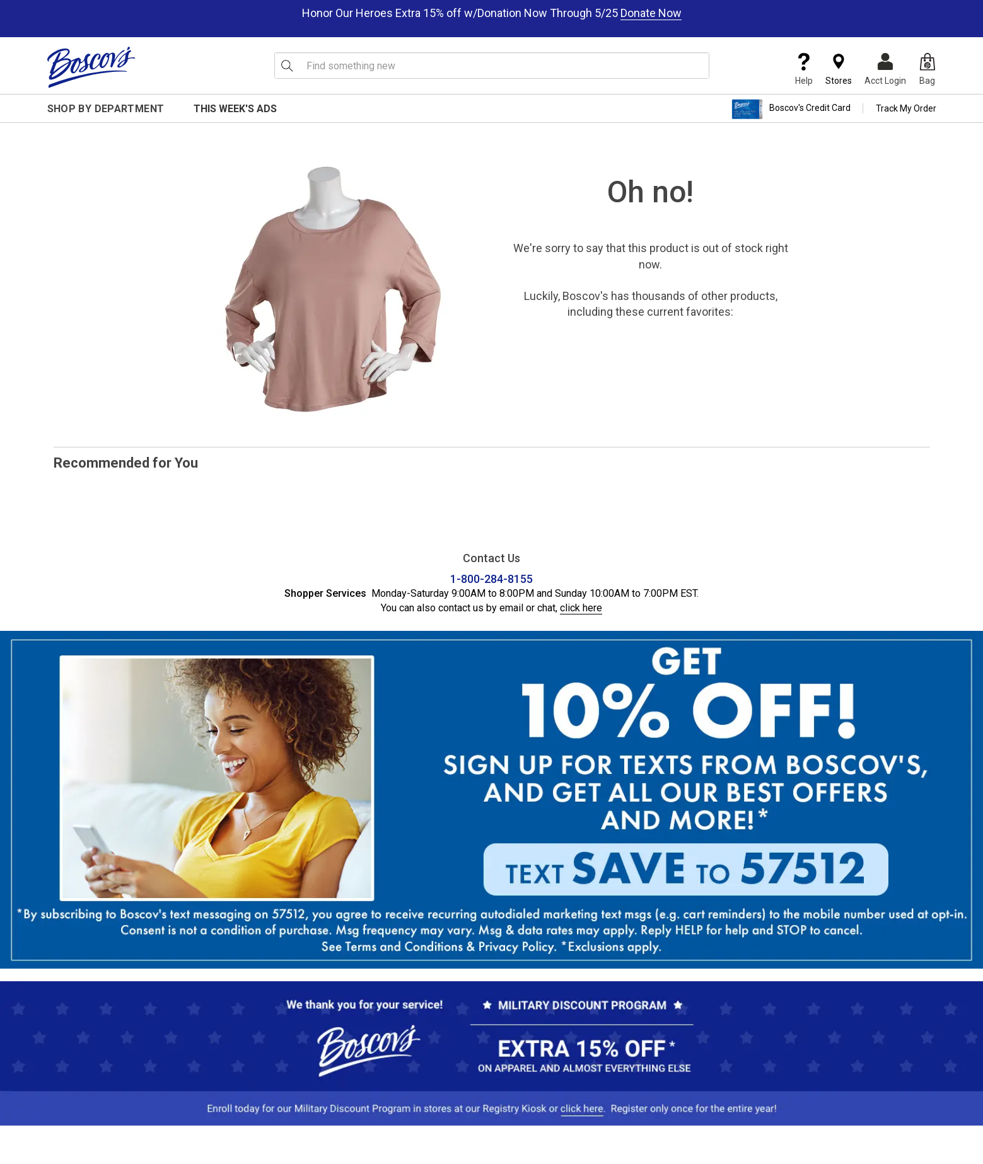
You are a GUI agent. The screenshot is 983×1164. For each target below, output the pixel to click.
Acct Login (885, 69)
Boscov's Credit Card (791, 109)
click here (581, 608)
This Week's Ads (235, 109)
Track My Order (906, 108)
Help (804, 69)
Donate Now (651, 13)
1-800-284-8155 (491, 578)
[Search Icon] (287, 65)
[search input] (492, 65)
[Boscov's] (91, 67)
